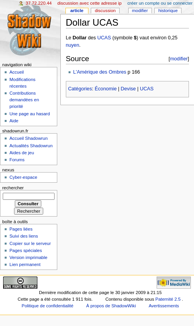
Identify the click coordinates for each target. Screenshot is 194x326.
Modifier (140, 10)
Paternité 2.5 (168, 299)
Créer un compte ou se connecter (159, 3)
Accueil (16, 72)
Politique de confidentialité (48, 305)
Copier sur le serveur (30, 243)
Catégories (80, 89)
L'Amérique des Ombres (99, 72)
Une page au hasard (29, 113)
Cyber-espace (23, 177)
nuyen (72, 45)
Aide (13, 120)
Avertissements (164, 305)
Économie (105, 89)
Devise (128, 89)
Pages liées (20, 229)
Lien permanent (25, 264)
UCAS (104, 38)
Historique (168, 10)
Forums (17, 159)
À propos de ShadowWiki (111, 305)
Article (76, 10)
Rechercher (13, 187)
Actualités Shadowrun (31, 145)
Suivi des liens (23, 236)
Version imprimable (28, 257)
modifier (178, 59)
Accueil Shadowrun (28, 138)
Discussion (105, 10)
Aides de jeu (21, 152)
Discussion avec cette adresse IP (89, 3)
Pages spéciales (25, 250)
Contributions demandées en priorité (24, 100)
